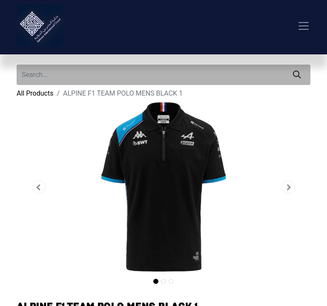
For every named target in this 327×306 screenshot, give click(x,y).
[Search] (297, 75)
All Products (35, 93)
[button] (39, 187)
